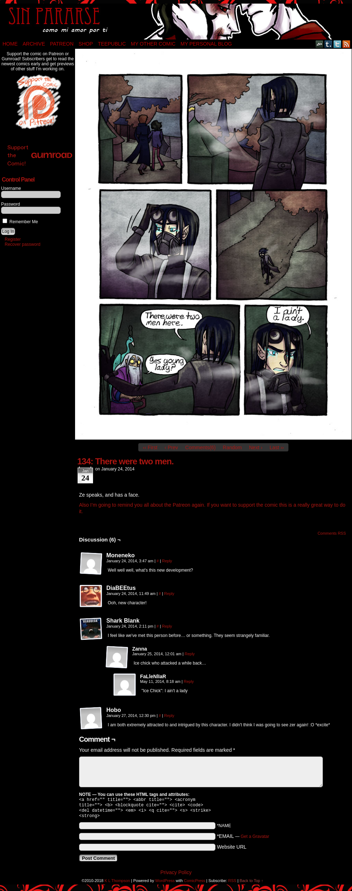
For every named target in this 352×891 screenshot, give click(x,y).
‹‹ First (150, 447)
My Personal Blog (206, 44)
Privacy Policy (175, 875)
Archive (34, 44)
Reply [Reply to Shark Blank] (167, 626)
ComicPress (194, 883)
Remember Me (20, 221)
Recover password (22, 244)
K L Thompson (117, 883)
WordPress (165, 883)
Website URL (231, 850)
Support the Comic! (39, 155)
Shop (86, 44)
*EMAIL (243, 839)
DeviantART (319, 43)
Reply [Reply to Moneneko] (167, 561)
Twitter (337, 43)
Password (10, 204)
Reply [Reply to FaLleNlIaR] (189, 681)
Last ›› (277, 447)
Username (11, 188)
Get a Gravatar (255, 839)
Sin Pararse (176, 21)
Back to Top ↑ (251, 883)
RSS (346, 43)
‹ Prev (171, 447)
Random (232, 447)
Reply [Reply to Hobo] (169, 715)
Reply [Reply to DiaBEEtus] (169, 593)
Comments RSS (332, 533)
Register (13, 239)
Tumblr (328, 43)
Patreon (62, 44)
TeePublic (112, 44)
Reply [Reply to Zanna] (190, 654)
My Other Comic (153, 44)
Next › (255, 447)
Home (10, 44)
